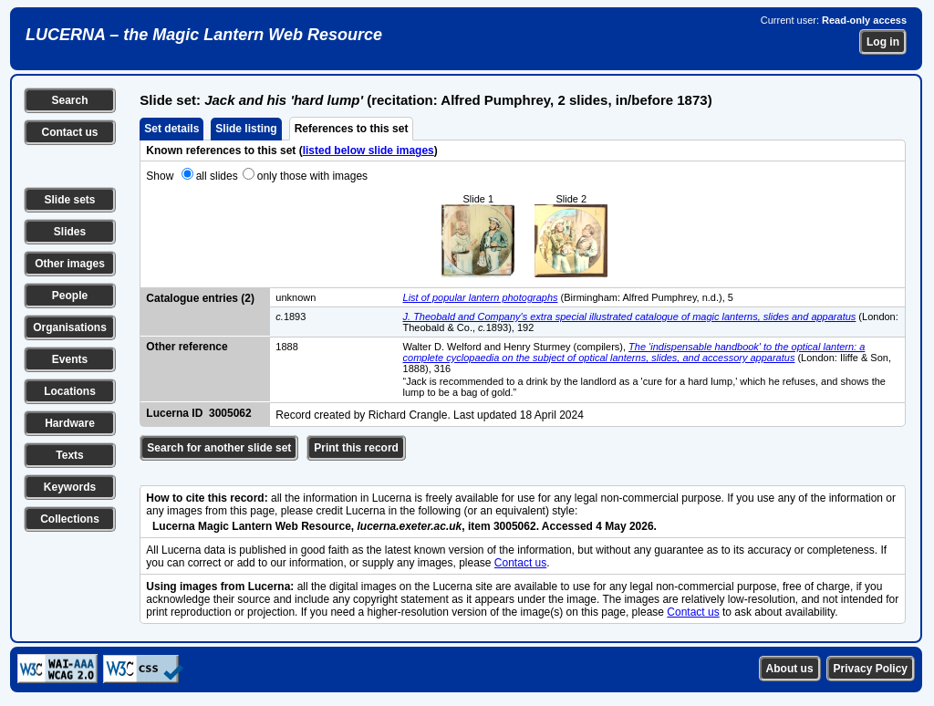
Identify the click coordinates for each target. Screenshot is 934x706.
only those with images (312, 176)
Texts (69, 455)
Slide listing (245, 128)
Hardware (70, 423)
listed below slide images (368, 150)
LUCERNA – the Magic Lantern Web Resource (204, 35)
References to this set (352, 128)
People (70, 295)
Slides (70, 231)
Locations (70, 391)
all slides (217, 176)
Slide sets (69, 199)
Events (70, 359)
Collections (69, 519)
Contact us (69, 132)
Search (69, 100)
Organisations (70, 327)
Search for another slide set (219, 447)
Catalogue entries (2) (200, 298)
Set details (171, 128)
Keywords (70, 487)
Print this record (356, 447)
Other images (70, 263)
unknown (295, 297)
